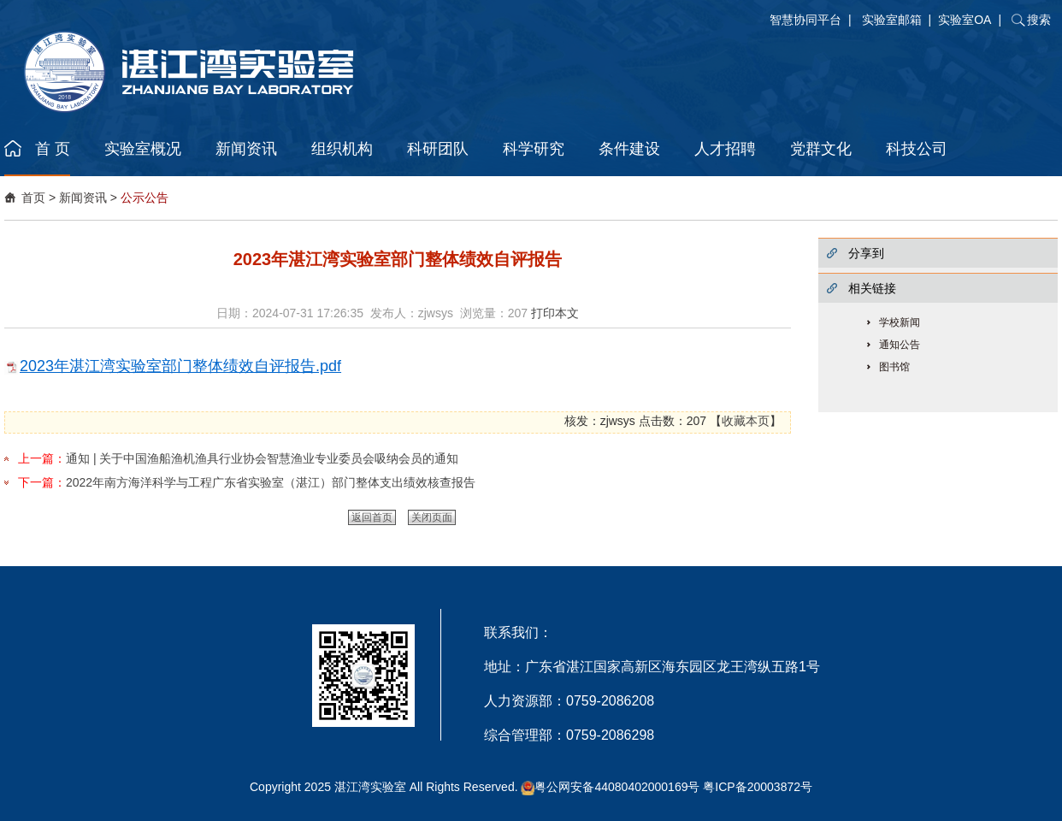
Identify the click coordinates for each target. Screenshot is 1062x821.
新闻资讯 (246, 148)
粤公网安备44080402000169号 (616, 787)
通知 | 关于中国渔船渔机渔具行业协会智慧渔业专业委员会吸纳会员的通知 (262, 458)
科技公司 (916, 148)
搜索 (1039, 20)
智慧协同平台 (805, 20)
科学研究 (533, 148)
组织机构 (342, 148)
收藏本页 (746, 421)
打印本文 (555, 313)
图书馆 (894, 367)
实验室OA (964, 20)
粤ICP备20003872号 (757, 787)
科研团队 (438, 148)
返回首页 (371, 517)
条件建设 (629, 148)
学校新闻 (899, 322)
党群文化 (821, 148)
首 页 (52, 148)
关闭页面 (431, 517)
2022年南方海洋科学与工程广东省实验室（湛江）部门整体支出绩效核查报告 (270, 482)
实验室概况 (142, 148)
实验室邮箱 (892, 20)
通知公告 (899, 345)
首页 (33, 197)
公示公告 (144, 197)
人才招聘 (725, 148)
